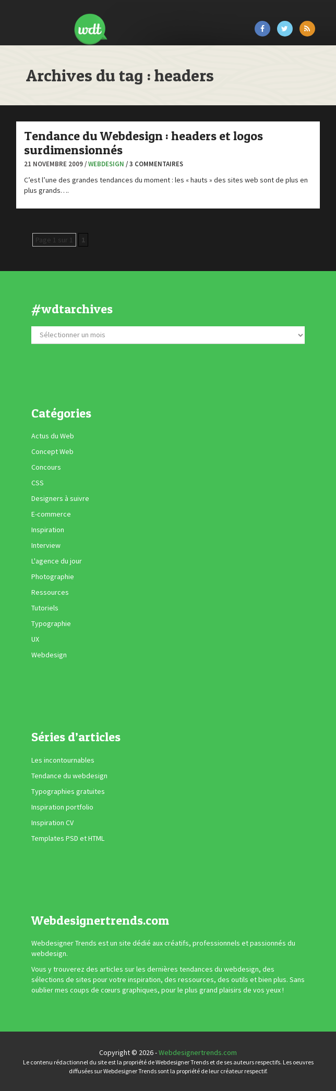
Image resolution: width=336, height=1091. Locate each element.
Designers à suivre (60, 498)
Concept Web (52, 451)
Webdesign (106, 164)
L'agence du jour (56, 561)
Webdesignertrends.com (198, 1052)
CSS (37, 482)
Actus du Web (52, 435)
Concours (46, 467)
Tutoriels (44, 607)
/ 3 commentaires (154, 164)
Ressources (50, 592)
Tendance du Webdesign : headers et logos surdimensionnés (143, 142)
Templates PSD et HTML (67, 838)
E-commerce (51, 514)
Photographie (52, 576)
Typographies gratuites (68, 791)
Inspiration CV (52, 822)
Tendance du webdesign (69, 775)
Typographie (51, 623)
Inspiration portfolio (62, 807)
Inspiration (47, 529)
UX (35, 639)
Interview (46, 545)
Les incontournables (62, 760)
